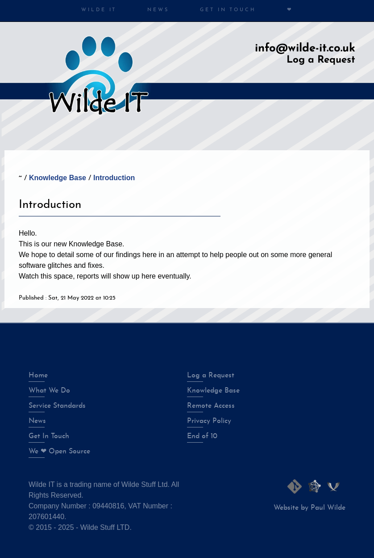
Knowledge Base (57, 178)
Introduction (114, 178)
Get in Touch (228, 10)
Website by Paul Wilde (309, 508)
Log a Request (321, 60)
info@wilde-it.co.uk (305, 48)
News (158, 10)
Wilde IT (98, 10)
